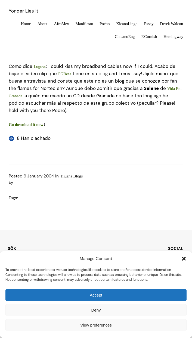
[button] (184, 258)
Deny (96, 310)
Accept (96, 295)
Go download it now (26, 124)
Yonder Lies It (23, 11)
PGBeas (64, 74)
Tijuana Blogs (71, 176)
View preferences (96, 325)
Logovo (40, 66)
